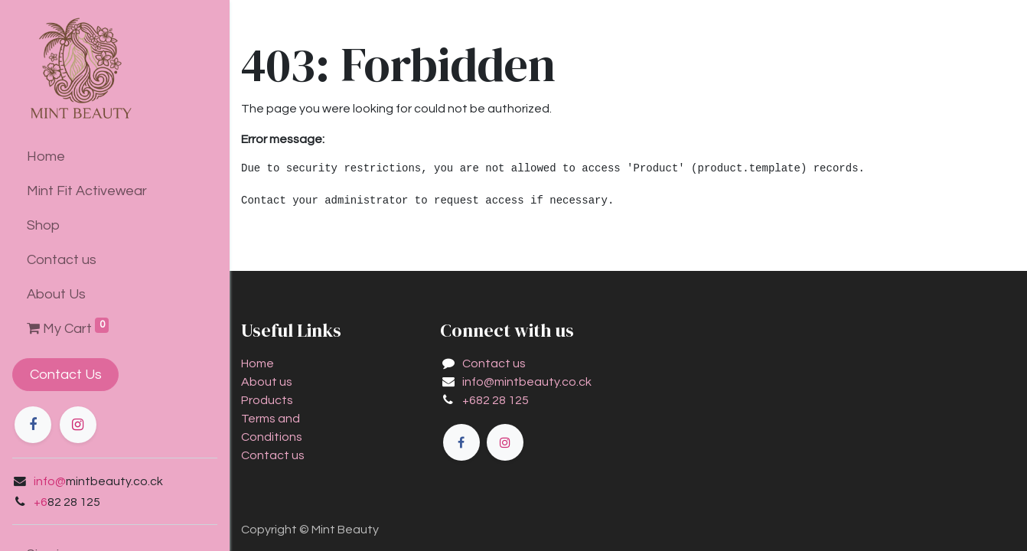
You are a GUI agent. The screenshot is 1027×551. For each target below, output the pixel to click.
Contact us (273, 455)
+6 (40, 502)
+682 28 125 (495, 400)
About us (266, 382)
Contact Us (66, 374)
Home (257, 363)
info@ (50, 481)
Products (267, 400)
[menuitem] (114, 156)
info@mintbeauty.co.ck (527, 382)
